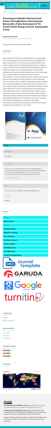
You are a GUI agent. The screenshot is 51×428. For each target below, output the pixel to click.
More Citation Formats (13, 177)
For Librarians (7, 338)
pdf (6, 145)
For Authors (6, 335)
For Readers (6, 333)
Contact (6, 217)
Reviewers (7, 225)
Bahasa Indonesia (8, 320)
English (5, 318)
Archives (11, 11)
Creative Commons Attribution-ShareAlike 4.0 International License (24, 406)
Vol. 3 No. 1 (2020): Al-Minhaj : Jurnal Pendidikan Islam (21, 13)
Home (5, 11)
